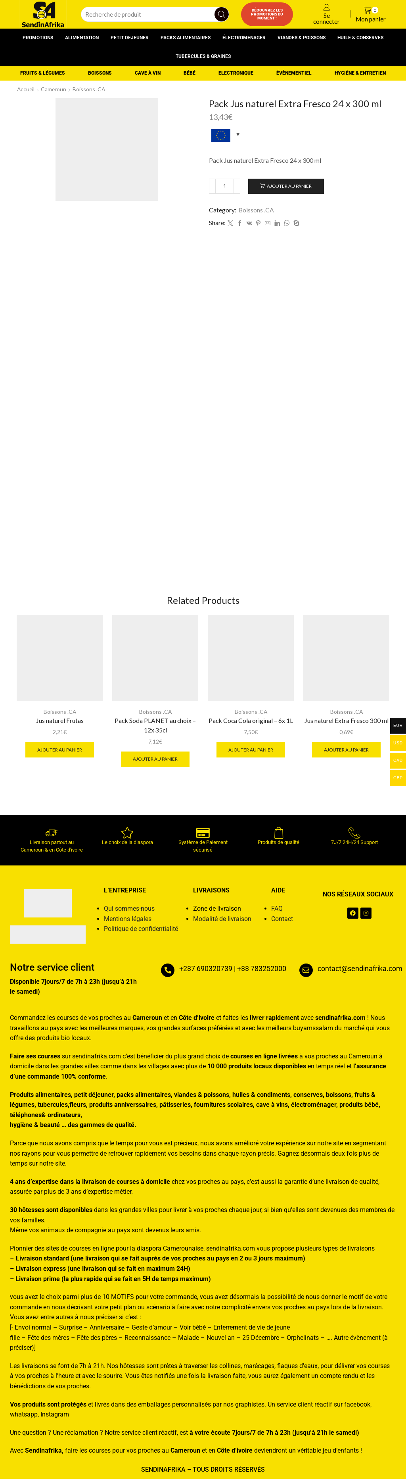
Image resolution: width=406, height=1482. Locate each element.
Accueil (26, 89)
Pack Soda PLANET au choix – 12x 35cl (155, 728)
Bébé (189, 73)
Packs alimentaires (186, 37)
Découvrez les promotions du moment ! (267, 14)
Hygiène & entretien (360, 73)
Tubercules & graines (203, 56)
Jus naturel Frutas (60, 723)
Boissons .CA (90, 89)
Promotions (38, 37)
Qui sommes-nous (129, 911)
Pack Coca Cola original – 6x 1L (250, 723)
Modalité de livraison (222, 922)
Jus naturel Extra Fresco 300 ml (346, 723)
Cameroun (54, 89)
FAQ (277, 911)
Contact (282, 922)
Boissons (100, 73)
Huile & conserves (360, 37)
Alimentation (82, 37)
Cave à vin (148, 73)
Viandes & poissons (302, 37)
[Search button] (221, 14)
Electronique (235, 73)
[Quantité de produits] (225, 186)
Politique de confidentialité (141, 932)
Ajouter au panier (290, 186)
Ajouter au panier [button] (59, 752)
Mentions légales (127, 922)
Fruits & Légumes (42, 73)
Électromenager (244, 37)
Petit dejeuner (130, 37)
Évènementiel (294, 73)
